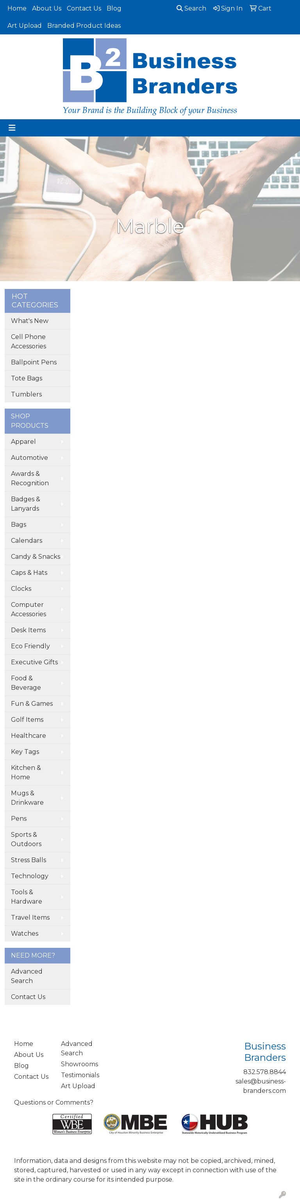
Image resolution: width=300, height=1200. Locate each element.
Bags (18, 524)
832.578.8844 (264, 1072)
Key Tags (25, 751)
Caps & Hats (29, 572)
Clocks (21, 588)
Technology (29, 876)
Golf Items (27, 719)
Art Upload (24, 25)
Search (191, 8)
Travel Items (30, 917)
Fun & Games (32, 703)
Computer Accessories (28, 609)
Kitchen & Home (26, 772)
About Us (46, 8)
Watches (24, 933)
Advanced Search (27, 976)
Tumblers (26, 394)
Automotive (29, 457)
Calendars (26, 540)
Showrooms (79, 1064)
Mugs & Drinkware (27, 797)
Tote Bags (26, 378)
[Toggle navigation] (12, 127)
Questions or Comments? (53, 1102)
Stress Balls (28, 860)
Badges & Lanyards (25, 503)
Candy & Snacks (35, 556)
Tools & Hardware (26, 896)
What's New (29, 321)
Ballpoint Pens (34, 362)
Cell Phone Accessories (28, 341)
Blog (114, 8)
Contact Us (84, 8)
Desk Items (28, 630)
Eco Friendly (30, 646)
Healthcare (28, 735)
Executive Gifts (34, 662)
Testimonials (79, 1075)
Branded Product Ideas (84, 25)
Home (17, 8)
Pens (19, 818)
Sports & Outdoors (26, 839)
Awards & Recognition (30, 478)
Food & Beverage (26, 682)
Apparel (23, 441)
